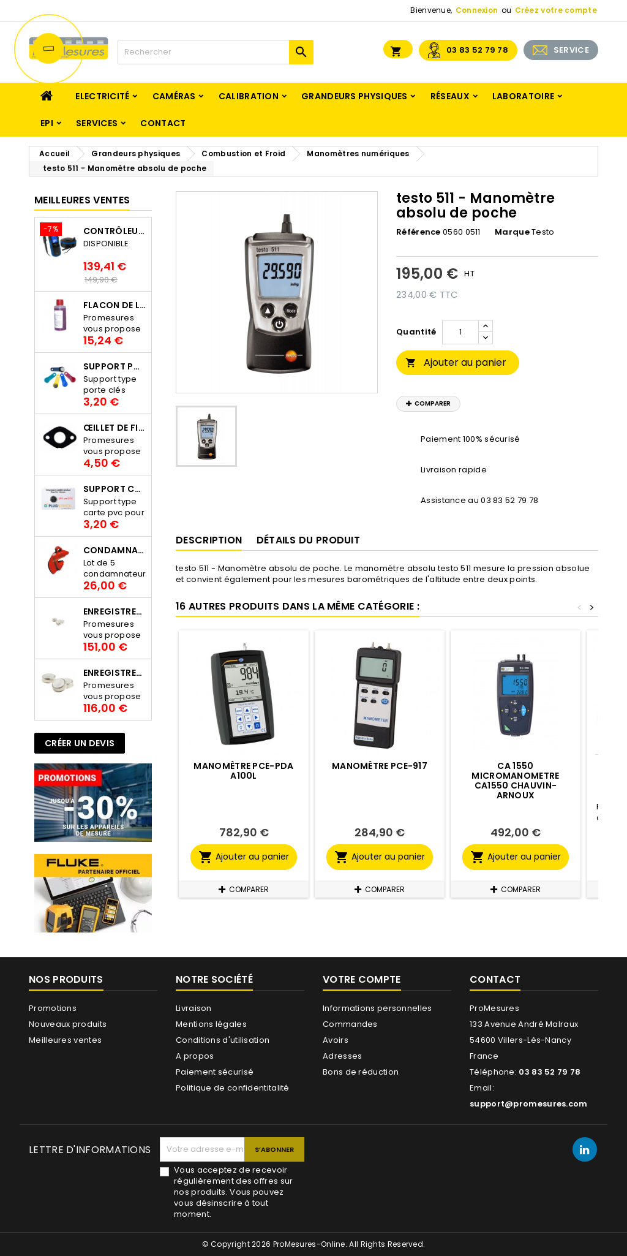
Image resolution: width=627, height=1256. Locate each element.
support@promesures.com (529, 1104)
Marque (512, 232)
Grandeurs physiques (354, 96)
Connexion (477, 10)
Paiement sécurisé (214, 1072)
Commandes (350, 1024)
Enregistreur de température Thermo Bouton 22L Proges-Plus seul (114, 673)
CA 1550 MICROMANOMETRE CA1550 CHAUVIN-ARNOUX (515, 780)
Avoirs (335, 1040)
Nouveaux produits (68, 1024)
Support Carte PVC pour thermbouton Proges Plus (114, 489)
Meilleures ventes (65, 1040)
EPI (46, 123)
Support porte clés (114, 366)
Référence (418, 232)
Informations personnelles (377, 1008)
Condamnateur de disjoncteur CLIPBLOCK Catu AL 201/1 (114, 550)
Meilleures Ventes (82, 200)
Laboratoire (523, 96)
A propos (195, 1056)
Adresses (342, 1056)
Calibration (249, 96)
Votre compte (362, 979)
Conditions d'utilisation (222, 1040)
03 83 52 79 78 (477, 50)
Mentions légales (211, 1024)
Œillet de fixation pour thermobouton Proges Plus (114, 428)
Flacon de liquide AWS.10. (114, 305)
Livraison (194, 1008)
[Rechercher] (216, 52)
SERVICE (571, 50)
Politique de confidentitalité (233, 1088)
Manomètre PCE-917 (379, 766)
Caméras (174, 96)
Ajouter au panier (455, 362)
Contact (163, 123)
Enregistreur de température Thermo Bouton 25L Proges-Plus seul (114, 611)
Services (97, 123)
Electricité (102, 96)
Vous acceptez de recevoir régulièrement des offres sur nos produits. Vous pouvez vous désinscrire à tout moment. (233, 1192)
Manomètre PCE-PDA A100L (243, 771)
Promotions (53, 1008)
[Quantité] (460, 332)
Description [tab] (209, 540)
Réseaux (450, 96)
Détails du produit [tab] (308, 540)
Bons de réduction (361, 1072)
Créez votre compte (556, 10)
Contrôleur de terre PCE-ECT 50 (114, 231)
